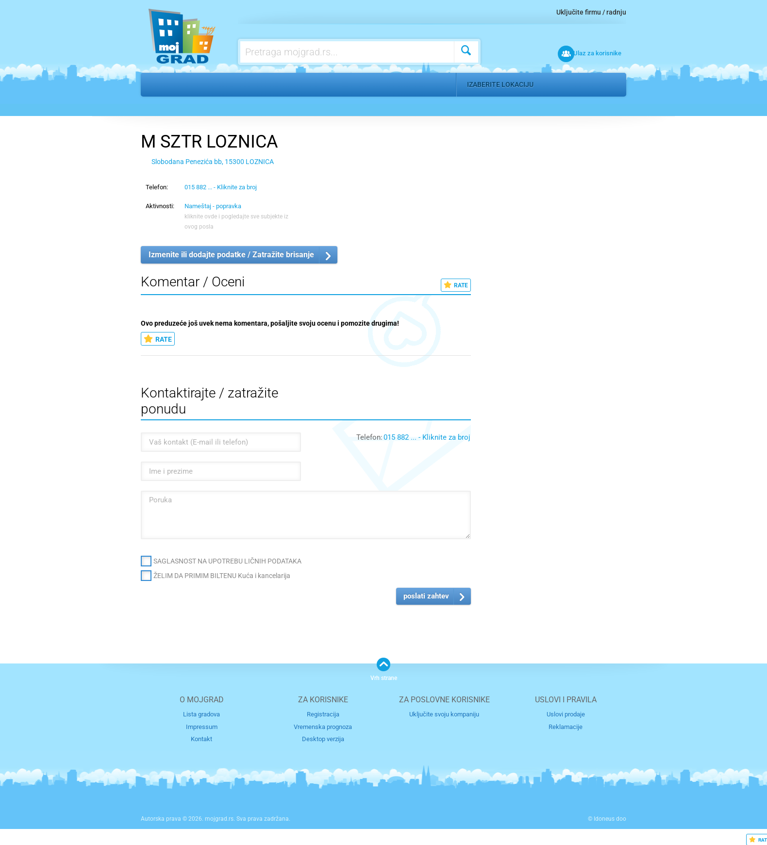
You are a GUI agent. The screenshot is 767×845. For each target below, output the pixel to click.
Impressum (201, 726)
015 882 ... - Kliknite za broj (220, 187)
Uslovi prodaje (566, 714)
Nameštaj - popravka (293, 84)
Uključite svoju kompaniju (444, 714)
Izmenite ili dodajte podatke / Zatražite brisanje (231, 254)
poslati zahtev (426, 596)
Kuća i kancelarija (208, 84)
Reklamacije (566, 726)
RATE (456, 285)
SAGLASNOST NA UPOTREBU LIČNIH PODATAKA (227, 561)
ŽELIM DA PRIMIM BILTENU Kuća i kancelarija (221, 576)
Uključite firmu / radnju (591, 12)
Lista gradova (201, 714)
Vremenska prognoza (323, 726)
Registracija (323, 714)
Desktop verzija (323, 739)
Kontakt (201, 739)
